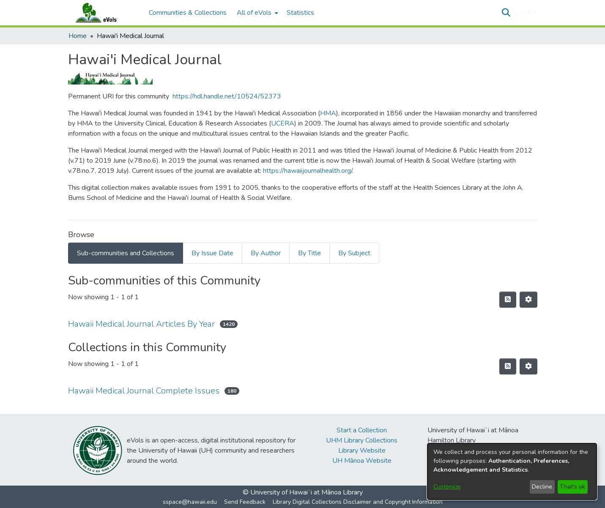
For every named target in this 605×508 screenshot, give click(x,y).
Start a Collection (362, 430)
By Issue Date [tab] (212, 253)
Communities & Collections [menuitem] (188, 12)
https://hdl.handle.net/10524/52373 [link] (226, 96)
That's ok (572, 487)
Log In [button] (524, 12)
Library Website (362, 450)
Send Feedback (245, 502)
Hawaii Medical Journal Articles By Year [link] (141, 324)
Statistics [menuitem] (300, 12)
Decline (542, 487)
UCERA (282, 123)
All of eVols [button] (254, 12)
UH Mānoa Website (361, 460)
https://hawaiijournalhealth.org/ (307, 170)
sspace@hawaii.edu (190, 502)
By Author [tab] (266, 253)
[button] (506, 13)
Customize (447, 487)
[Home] (104, 12)
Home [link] (77, 36)
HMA (328, 113)
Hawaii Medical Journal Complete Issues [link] (143, 390)
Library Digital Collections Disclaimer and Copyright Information (358, 502)
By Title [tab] (309, 253)
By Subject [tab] (354, 253)
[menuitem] (256, 12)
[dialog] (512, 471)
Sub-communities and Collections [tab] (125, 253)
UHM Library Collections (361, 440)
